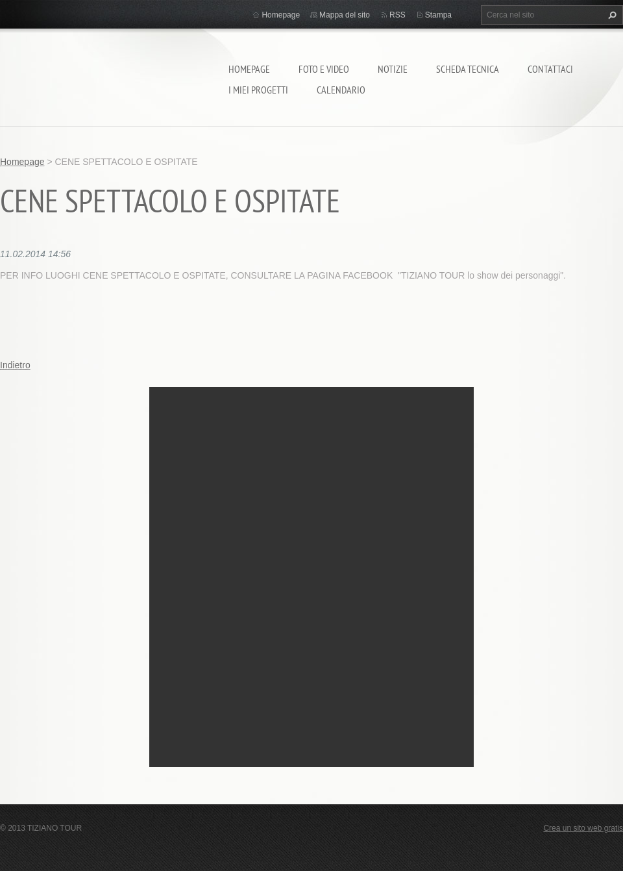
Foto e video (324, 68)
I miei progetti (258, 89)
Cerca (610, 15)
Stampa (438, 14)
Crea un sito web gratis (583, 828)
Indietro (15, 365)
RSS (397, 14)
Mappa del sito (344, 14)
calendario (341, 89)
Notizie (393, 68)
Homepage (249, 68)
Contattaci (550, 68)
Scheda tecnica (467, 68)
